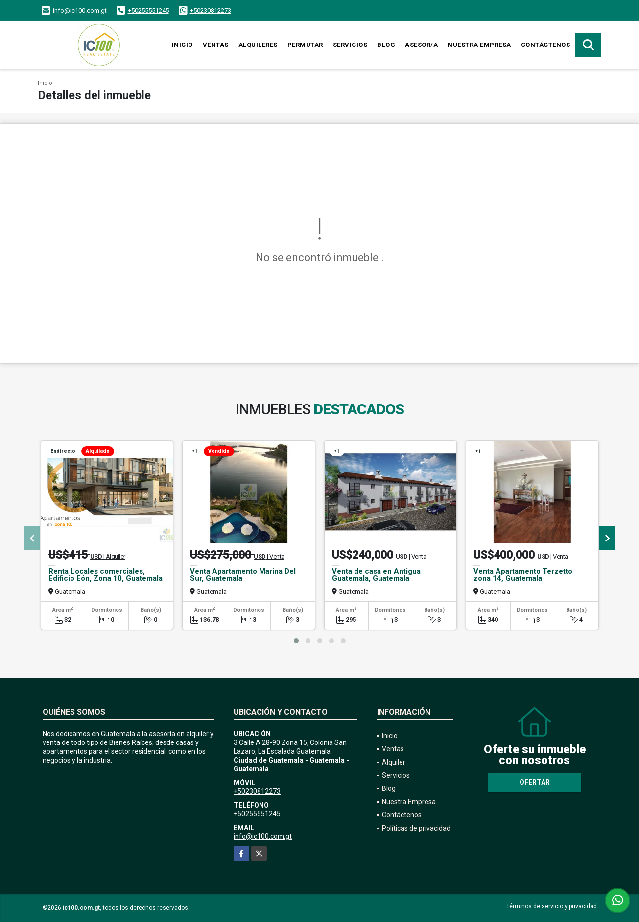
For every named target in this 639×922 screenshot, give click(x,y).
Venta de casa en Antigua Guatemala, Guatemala (376, 575)
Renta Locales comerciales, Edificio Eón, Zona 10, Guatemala (105, 575)
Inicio (182, 44)
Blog (386, 44)
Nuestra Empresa (479, 44)
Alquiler (393, 762)
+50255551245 (148, 10)
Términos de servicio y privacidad (551, 906)
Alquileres (258, 44)
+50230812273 (210, 10)
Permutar (305, 44)
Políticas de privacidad (416, 828)
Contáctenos (545, 44)
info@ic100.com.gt (263, 836)
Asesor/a (421, 44)
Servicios (350, 44)
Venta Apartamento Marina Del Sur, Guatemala (243, 575)
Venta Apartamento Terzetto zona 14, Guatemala (522, 575)
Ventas (216, 44)
